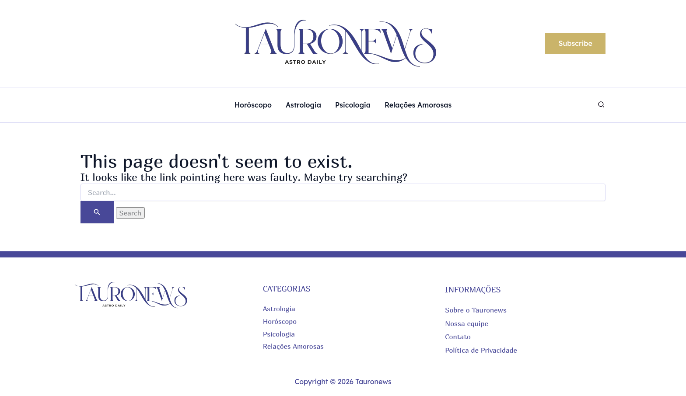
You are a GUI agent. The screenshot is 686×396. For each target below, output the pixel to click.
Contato (458, 336)
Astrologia (279, 308)
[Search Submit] (97, 212)
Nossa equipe (466, 323)
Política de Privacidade (481, 349)
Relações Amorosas (294, 346)
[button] (575, 43)
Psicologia (279, 334)
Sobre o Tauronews (476, 310)
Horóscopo (280, 321)
